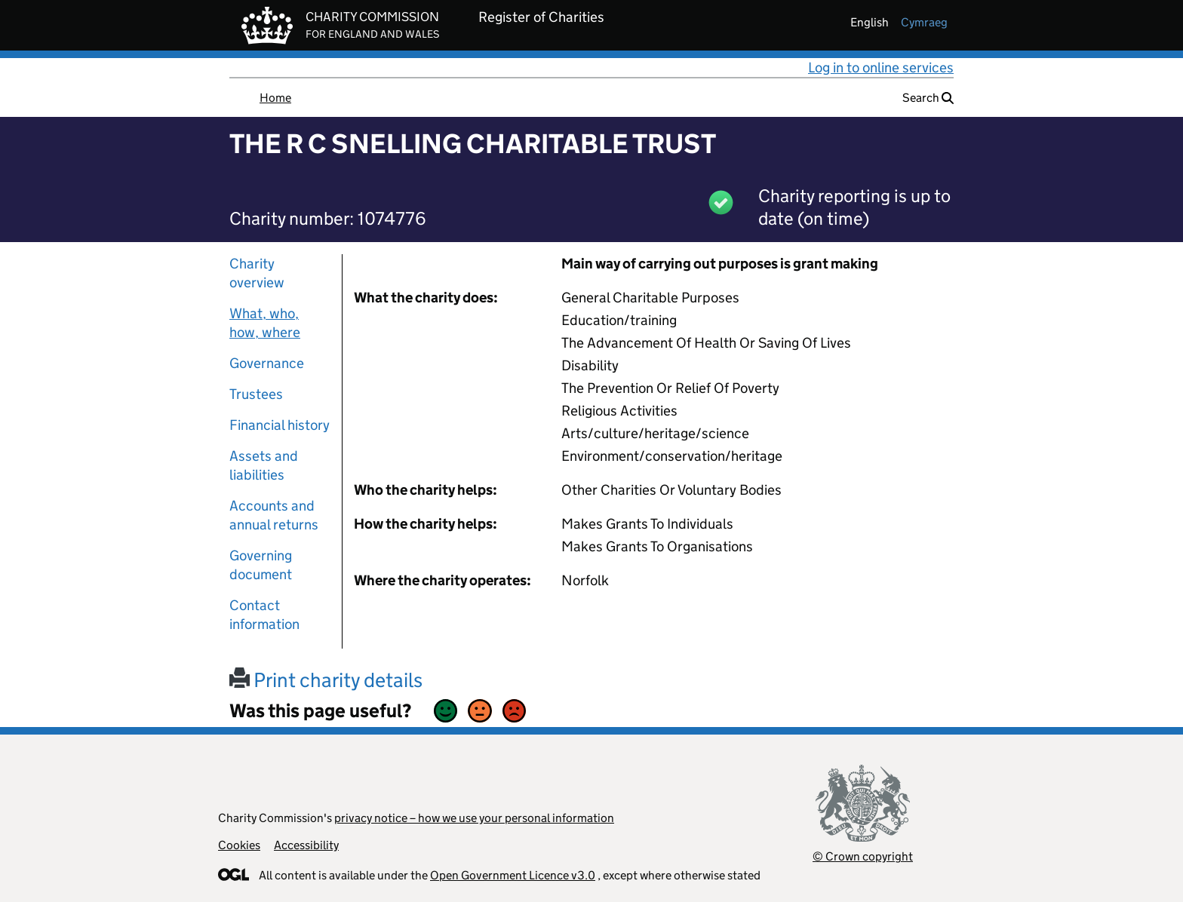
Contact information (264, 615)
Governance (266, 363)
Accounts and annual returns (273, 515)
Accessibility (306, 845)
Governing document (260, 565)
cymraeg (924, 22)
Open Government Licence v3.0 (512, 875)
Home (275, 98)
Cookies (239, 845)
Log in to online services (881, 67)
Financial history (279, 425)
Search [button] (928, 98)
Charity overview (256, 273)
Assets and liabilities (263, 465)
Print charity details (325, 679)
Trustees (256, 394)
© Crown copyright (863, 856)
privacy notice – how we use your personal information (474, 818)
